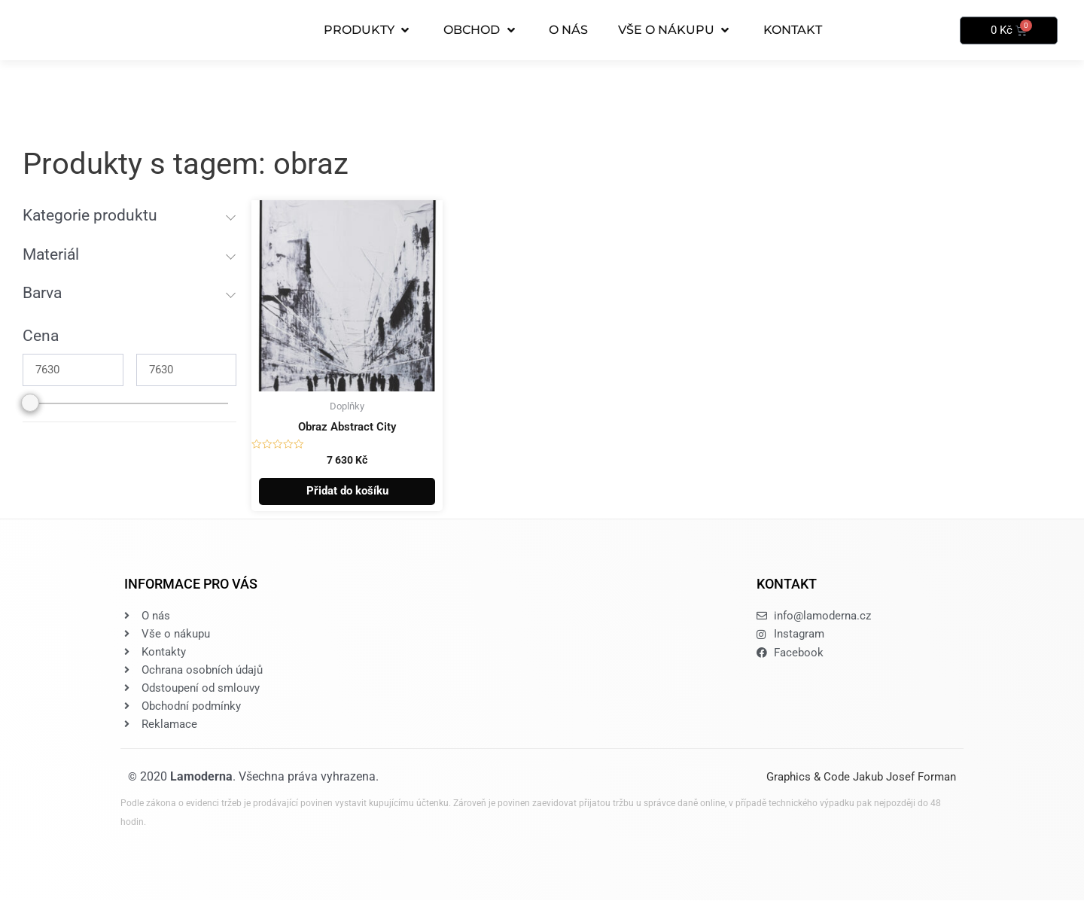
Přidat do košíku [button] (347, 493)
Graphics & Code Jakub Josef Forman (861, 784)
